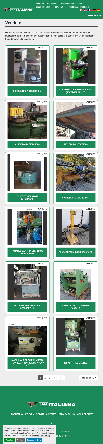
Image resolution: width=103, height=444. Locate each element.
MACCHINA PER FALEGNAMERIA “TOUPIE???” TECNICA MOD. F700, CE (27, 363)
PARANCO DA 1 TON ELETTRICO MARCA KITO (27, 252)
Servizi (40, 414)
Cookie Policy (85, 414)
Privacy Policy (66, 414)
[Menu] (90, 15)
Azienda (29, 414)
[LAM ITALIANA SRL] (51, 404)
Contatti (51, 414)
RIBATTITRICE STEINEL (75, 363)
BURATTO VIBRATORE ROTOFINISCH (27, 197)
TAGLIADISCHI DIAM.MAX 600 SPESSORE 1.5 (27, 307)
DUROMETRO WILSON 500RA (27, 91)
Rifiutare (20, 440)
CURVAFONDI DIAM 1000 (27, 144)
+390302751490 (52, 4)
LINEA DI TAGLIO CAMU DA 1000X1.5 (75, 307)
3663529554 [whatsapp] (76, 4)
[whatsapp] (51, 423)
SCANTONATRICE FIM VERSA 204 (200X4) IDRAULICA (75, 91)
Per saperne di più (34, 440)
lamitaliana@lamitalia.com (78, 7)
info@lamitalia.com (50, 7)
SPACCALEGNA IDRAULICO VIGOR (75, 252)
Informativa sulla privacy (41, 436)
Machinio (65, 431)
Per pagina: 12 (87, 377)
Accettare (9, 440)
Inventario (16, 414)
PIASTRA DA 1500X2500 (76, 144)
